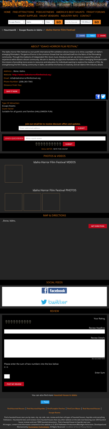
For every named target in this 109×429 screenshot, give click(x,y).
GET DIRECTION (97, 226)
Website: (8, 74)
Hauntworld (9, 29)
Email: (6, 78)
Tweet (46, 402)
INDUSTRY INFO (69, 16)
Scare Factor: (8, 108)
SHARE (82, 35)
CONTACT (85, 16)
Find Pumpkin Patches (56, 408)
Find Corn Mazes (73, 408)
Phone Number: (11, 81)
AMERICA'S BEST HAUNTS (70, 12)
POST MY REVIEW (14, 384)
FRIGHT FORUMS (96, 12)
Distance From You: (13, 85)
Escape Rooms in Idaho (30, 29)
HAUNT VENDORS (49, 16)
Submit (68, 144)
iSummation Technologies (38, 427)
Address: (8, 71)
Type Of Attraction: (11, 103)
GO (58, 22)
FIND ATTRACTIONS (23, 12)
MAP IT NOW (11, 91)
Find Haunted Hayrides (36, 408)
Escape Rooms (54, 412)
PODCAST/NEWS (45, 12)
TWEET (92, 35)
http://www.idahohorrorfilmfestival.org (32, 74)
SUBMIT (81, 128)
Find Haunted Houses (16, 408)
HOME (7, 12)
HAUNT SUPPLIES (27, 16)
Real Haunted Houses (91, 408)
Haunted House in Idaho (65, 395)
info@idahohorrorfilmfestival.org (25, 78)
